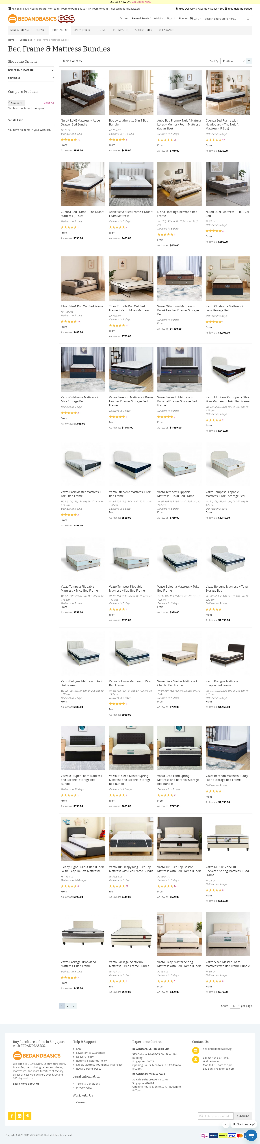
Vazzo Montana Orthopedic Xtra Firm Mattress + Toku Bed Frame (228, 399)
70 (175, 140)
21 (127, 886)
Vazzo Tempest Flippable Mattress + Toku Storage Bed (225, 494)
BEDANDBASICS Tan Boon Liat (150, 1048)
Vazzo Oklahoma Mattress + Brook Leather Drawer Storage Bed (178, 310)
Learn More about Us (26, 1083)
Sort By (214, 61)
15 (175, 795)
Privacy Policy (84, 1087)
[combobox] (227, 18)
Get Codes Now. (141, 1)
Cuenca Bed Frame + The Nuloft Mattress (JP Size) (82, 214)
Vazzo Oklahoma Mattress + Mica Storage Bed (79, 399)
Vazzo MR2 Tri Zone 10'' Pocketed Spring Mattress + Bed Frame (227, 871)
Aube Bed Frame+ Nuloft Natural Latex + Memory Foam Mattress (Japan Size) (179, 124)
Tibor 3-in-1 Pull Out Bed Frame (82, 306)
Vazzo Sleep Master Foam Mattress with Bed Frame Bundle (228, 964)
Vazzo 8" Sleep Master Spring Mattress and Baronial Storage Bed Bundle (130, 780)
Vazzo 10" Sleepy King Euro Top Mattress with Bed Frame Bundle (131, 869)
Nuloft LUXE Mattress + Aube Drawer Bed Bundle (80, 122)
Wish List (159, 18)
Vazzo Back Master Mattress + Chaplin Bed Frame (177, 683)
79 (78, 139)
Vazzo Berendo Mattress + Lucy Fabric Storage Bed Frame (227, 778)
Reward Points (141, 18)
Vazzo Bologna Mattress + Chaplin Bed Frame (223, 683)
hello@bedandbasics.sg (125, 8)
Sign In (183, 18)
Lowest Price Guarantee (90, 1052)
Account (124, 18)
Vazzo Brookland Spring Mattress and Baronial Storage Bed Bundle (178, 780)
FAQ (78, 1048)
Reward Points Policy (88, 1068)
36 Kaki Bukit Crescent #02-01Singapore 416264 (150, 1081)
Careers (81, 1102)
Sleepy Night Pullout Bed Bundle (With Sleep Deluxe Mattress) (83, 869)
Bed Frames (26, 39)
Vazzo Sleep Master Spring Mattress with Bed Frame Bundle (179, 964)
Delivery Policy (85, 1056)
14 (175, 886)
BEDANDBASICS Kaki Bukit (148, 1074)
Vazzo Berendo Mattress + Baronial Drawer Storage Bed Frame (177, 401)
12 (223, 140)
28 (78, 321)
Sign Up (171, 18)
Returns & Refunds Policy (91, 1060)
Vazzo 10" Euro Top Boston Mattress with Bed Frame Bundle (179, 869)
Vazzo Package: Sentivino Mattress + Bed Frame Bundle (129, 964)
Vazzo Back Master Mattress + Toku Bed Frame (81, 494)
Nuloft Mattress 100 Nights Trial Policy (99, 1064)
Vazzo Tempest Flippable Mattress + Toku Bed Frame (175, 494)
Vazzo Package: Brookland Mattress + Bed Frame (78, 964)
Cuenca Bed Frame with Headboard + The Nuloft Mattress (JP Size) (222, 124)
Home (11, 39)
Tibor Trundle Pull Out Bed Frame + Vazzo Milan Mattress (129, 308)
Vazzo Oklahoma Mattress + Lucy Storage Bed (224, 308)
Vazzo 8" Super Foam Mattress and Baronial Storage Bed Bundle (81, 780)
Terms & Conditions (88, 1083)
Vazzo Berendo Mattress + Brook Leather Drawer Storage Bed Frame (131, 401)
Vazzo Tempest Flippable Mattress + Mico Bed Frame (79, 588)
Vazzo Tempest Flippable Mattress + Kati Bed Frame (127, 588)
